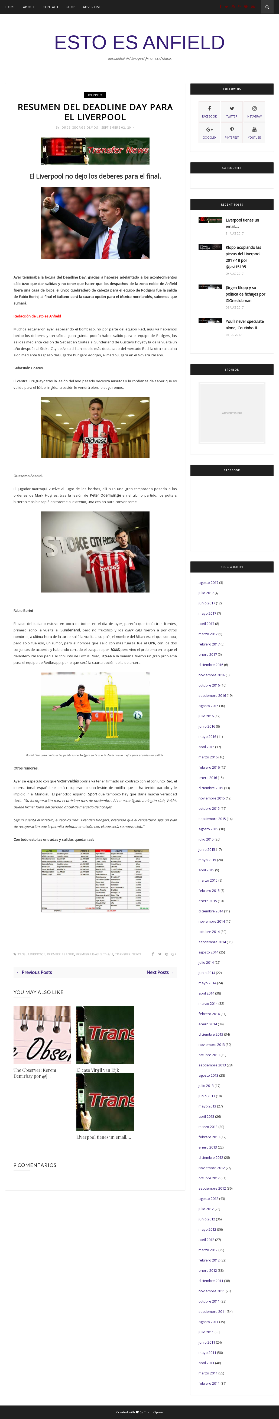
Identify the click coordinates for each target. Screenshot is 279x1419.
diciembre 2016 (211, 664)
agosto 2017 (208, 582)
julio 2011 (206, 1332)
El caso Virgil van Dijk (97, 1071)
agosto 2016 (208, 705)
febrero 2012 (209, 1260)
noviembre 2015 (212, 798)
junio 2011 (207, 1342)
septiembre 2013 (212, 1065)
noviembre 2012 (212, 1167)
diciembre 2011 (211, 1280)
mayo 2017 (207, 613)
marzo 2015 (208, 880)
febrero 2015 (209, 890)
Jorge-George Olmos (79, 128)
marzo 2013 (208, 1126)
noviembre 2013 (212, 1044)
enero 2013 (208, 1147)
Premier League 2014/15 (94, 955)
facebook (209, 111)
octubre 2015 (209, 808)
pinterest (232, 132)
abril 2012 (206, 1239)
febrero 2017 (209, 644)
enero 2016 (208, 777)
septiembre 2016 (212, 695)
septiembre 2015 (212, 818)
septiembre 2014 (212, 941)
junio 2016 (207, 726)
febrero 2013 (209, 1136)
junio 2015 (207, 849)
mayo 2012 (207, 1229)
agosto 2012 (208, 1198)
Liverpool (95, 95)
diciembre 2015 (211, 787)
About (29, 7)
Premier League (60, 955)
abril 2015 (206, 870)
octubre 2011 (209, 1301)
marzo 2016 (208, 757)
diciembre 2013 (211, 1034)
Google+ (209, 132)
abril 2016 (206, 746)
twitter (231, 111)
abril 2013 (206, 1116)
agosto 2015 (208, 828)
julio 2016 (206, 716)
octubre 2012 (209, 1178)
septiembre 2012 (212, 1188)
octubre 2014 (209, 931)
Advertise (92, 7)
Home (10, 7)
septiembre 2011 (212, 1311)
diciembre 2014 (211, 911)
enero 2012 (208, 1270)
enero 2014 (208, 1024)
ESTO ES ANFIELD (139, 42)
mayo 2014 (207, 982)
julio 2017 (206, 592)
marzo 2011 (208, 1373)
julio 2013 (206, 1085)
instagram (254, 111)
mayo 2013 (207, 1106)
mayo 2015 (207, 859)
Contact (51, 7)
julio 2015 (206, 839)
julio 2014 (206, 962)
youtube (254, 132)
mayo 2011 (207, 1352)
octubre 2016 (209, 685)
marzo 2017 (208, 633)
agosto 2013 (208, 1075)
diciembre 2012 (211, 1157)
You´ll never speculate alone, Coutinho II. (245, 324)
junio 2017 (207, 603)
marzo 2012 (208, 1249)
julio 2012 (206, 1208)
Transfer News (128, 955)
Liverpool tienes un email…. (103, 1138)
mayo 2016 (207, 736)
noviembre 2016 (212, 674)
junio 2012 (207, 1219)
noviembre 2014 (212, 921)
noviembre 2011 (212, 1291)
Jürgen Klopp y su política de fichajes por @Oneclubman (245, 294)
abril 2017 (206, 623)
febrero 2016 (209, 767)
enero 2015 (208, 900)
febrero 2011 (209, 1383)
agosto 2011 (208, 1321)
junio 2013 (207, 1095)
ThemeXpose (153, 1412)
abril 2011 (206, 1362)
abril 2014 (206, 993)
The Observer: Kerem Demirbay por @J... (35, 1074)
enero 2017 (208, 654)
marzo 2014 (208, 1003)
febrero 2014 (209, 1013)
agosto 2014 (208, 952)
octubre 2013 (209, 1054)
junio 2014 (207, 972)
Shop (70, 7)
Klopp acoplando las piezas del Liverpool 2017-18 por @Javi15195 (243, 257)
